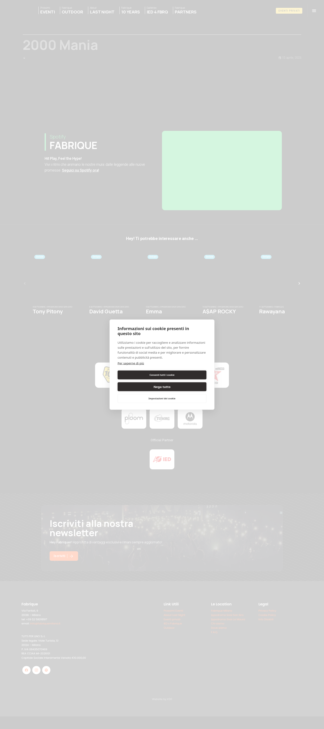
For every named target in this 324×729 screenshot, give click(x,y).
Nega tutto (184, 381)
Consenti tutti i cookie (138, 380)
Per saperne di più (131, 369)
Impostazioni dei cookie (162, 392)
